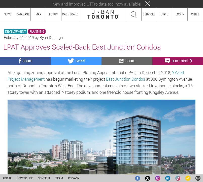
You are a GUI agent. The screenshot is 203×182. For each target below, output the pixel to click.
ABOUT (7, 178)
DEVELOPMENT (15, 31)
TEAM (59, 178)
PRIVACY (73, 178)
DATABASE (22, 14)
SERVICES (149, 14)
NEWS (8, 14)
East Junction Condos (125, 79)
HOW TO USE (24, 178)
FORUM (53, 14)
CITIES (195, 14)
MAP (38, 14)
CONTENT (44, 178)
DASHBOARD (70, 14)
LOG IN (180, 14)
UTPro (164, 14)
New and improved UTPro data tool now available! (96, 4)
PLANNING (36, 31)
